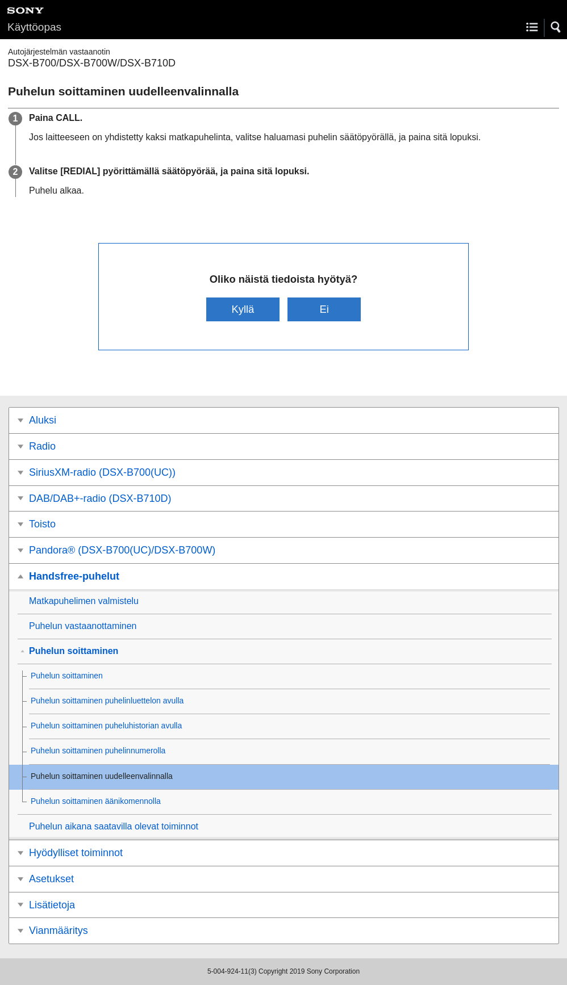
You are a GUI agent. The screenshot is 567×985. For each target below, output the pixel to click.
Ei (323, 309)
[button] (556, 27)
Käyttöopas (34, 27)
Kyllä (242, 309)
